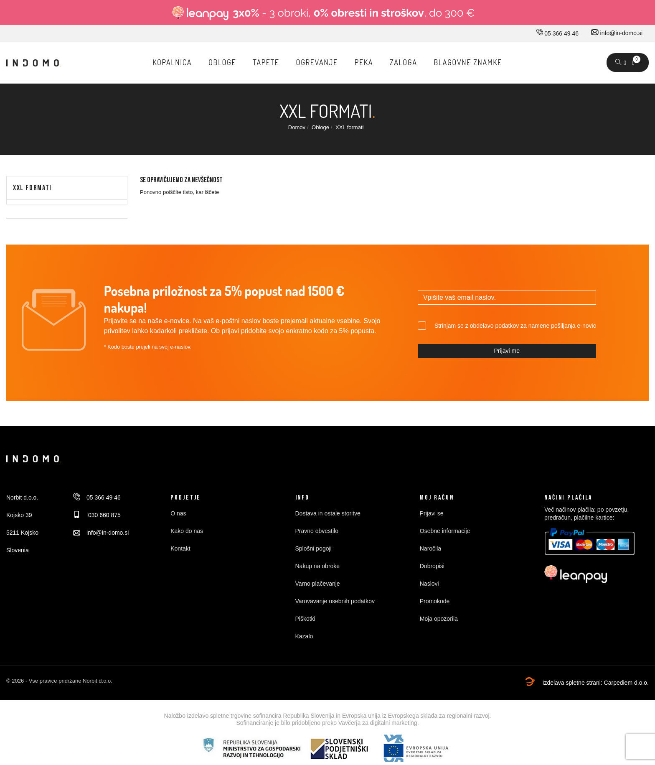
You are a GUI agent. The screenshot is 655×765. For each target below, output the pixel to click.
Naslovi (429, 583)
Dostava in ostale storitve (328, 513)
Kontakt (180, 548)
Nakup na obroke (317, 566)
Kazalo (304, 636)
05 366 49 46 (557, 33)
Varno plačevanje (317, 583)
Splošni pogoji (313, 548)
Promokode (435, 601)
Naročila (430, 548)
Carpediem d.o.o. (626, 682)
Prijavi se (432, 513)
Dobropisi (432, 566)
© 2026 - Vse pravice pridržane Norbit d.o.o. (59, 681)
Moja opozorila (439, 618)
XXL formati (32, 188)
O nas (178, 513)
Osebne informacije (445, 531)
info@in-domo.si (616, 33)
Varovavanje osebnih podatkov (335, 601)
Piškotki (305, 618)
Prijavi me (507, 350)
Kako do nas (186, 531)
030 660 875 (97, 515)
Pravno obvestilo (317, 531)
